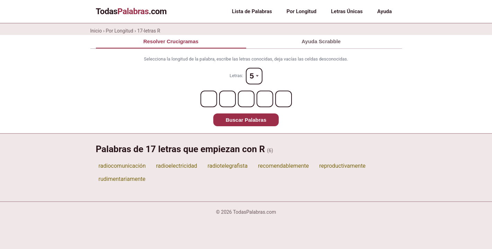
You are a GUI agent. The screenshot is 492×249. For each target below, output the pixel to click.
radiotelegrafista (227, 166)
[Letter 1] (208, 99)
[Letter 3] (246, 99)
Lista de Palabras (252, 11)
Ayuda (384, 11)
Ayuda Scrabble (321, 41)
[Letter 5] (283, 99)
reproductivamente (342, 166)
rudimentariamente (122, 179)
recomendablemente (283, 166)
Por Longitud (301, 11)
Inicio (96, 31)
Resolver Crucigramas (170, 41)
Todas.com (131, 11)
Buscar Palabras (246, 120)
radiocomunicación (122, 166)
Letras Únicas (347, 11)
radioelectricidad (176, 166)
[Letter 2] (227, 99)
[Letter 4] (265, 99)
